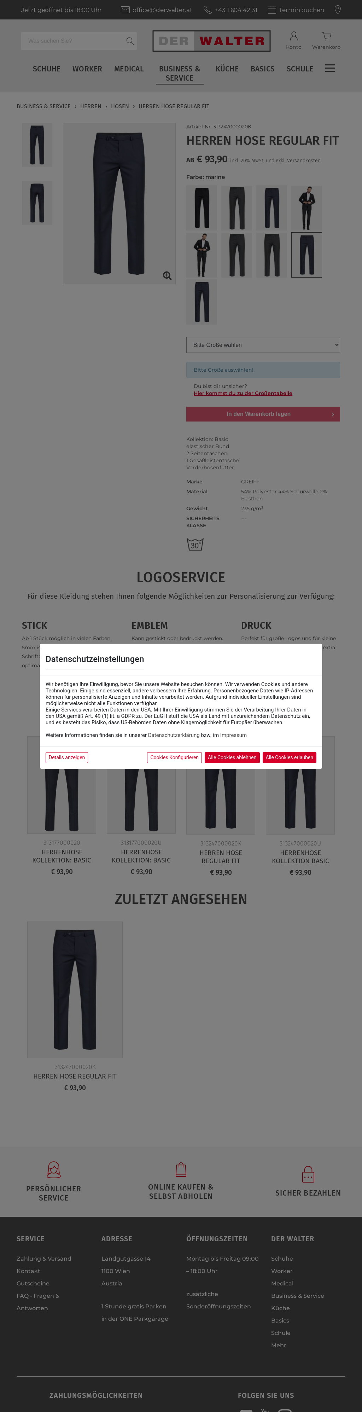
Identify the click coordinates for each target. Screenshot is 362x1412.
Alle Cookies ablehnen (232, 757)
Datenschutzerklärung (174, 735)
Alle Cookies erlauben (289, 757)
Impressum (233, 735)
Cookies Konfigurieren (174, 757)
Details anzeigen (67, 757)
